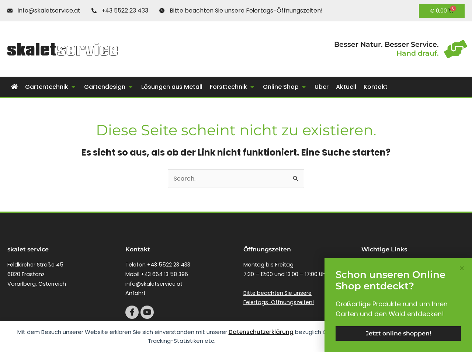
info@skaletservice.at (154, 283)
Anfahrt (135, 293)
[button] (50, 87)
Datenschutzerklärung (261, 332)
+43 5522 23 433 (168, 264)
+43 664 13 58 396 (164, 274)
